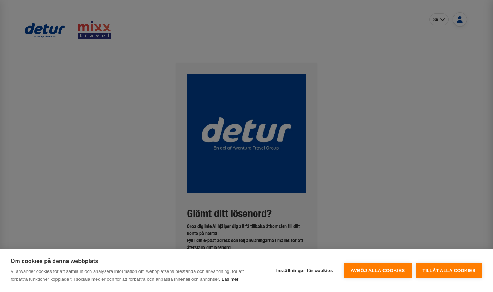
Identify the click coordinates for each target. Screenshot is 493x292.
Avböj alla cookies (378, 270)
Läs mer (230, 279)
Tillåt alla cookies (449, 270)
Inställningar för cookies (304, 270)
